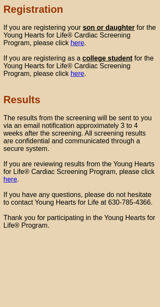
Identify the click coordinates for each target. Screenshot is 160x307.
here (77, 42)
